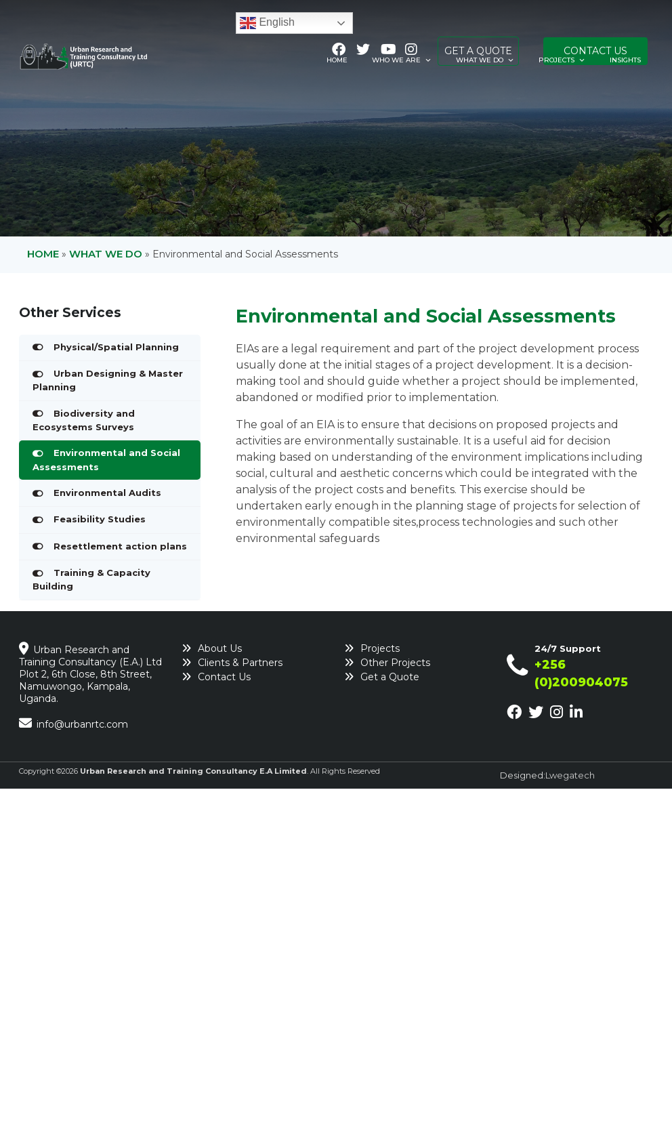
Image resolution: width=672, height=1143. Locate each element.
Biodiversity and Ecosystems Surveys (84, 420)
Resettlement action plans (120, 546)
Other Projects (395, 663)
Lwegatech (570, 775)
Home (337, 60)
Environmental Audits (107, 492)
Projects (562, 60)
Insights (625, 60)
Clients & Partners (240, 663)
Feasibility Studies (100, 519)
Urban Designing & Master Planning (108, 380)
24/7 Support (567, 648)
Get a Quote (389, 677)
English (267, 23)
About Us (220, 648)
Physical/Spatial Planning (116, 346)
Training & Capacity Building (91, 579)
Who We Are (402, 60)
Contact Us (224, 677)
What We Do (485, 60)
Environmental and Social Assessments (106, 459)
